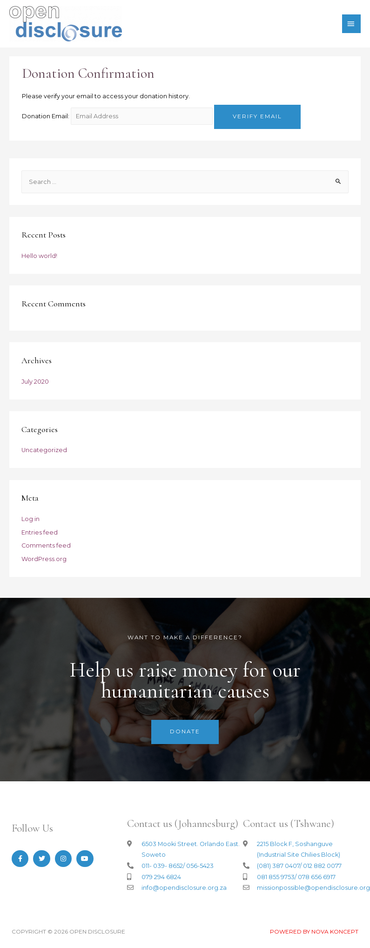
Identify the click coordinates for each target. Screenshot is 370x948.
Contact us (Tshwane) (288, 823)
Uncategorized (44, 450)
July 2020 (35, 381)
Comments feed (46, 545)
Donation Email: (45, 116)
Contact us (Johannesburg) (182, 823)
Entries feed (39, 532)
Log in (30, 518)
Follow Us (32, 828)
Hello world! (39, 255)
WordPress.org (44, 558)
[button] (185, 732)
